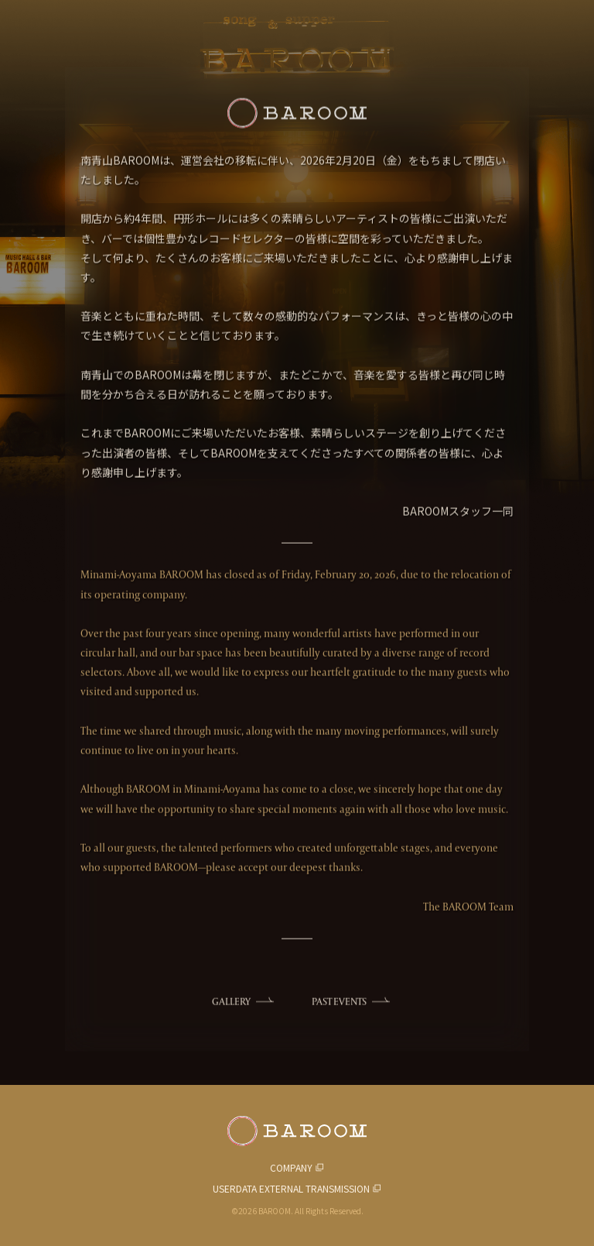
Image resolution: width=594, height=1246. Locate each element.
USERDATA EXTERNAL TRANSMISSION (291, 1188)
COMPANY (291, 1167)
